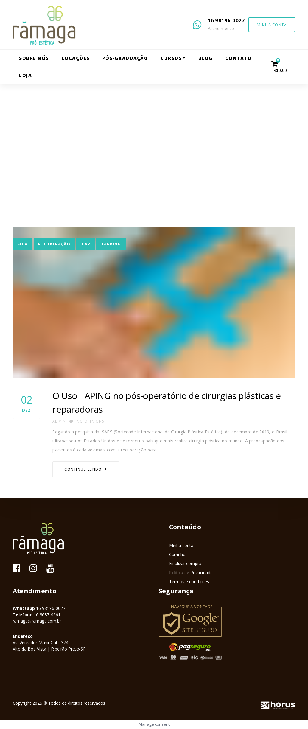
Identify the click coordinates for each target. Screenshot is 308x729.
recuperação (54, 244)
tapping (111, 244)
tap (85, 244)
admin (59, 421)
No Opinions (86, 421)
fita (22, 244)
